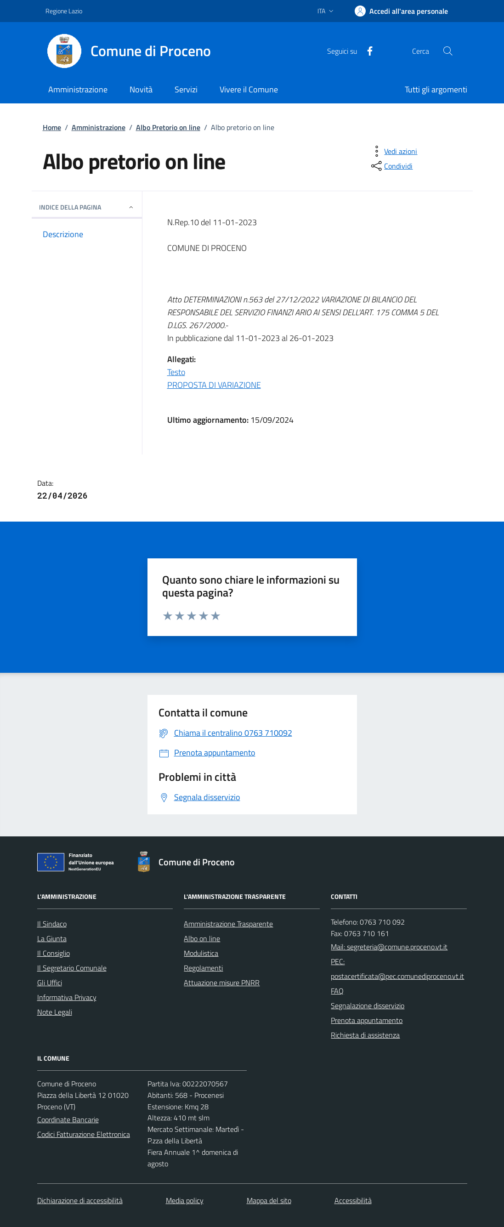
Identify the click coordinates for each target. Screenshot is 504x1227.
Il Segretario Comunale (72, 967)
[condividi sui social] (391, 166)
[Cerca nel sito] (447, 51)
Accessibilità (353, 1200)
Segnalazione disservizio (367, 1005)
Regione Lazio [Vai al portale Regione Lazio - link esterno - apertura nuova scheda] (63, 11)
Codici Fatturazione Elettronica (83, 1134)
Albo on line (202, 938)
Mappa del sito (269, 1200)
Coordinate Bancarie (68, 1119)
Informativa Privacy (66, 997)
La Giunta (52, 938)
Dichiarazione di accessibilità (80, 1200)
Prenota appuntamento (366, 1020)
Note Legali (54, 1011)
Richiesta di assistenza (365, 1034)
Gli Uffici (49, 982)
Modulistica (201, 953)
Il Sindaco (52, 923)
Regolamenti (203, 967)
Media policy (185, 1200)
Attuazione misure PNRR (222, 982)
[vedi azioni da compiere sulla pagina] (393, 151)
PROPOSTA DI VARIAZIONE (214, 385)
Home (52, 127)
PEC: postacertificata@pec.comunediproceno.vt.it (397, 969)
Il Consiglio (53, 953)
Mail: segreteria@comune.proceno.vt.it (389, 946)
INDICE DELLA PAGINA (87, 207)
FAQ (337, 990)
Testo (176, 372)
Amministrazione (98, 127)
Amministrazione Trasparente (228, 923)
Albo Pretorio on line (168, 127)
